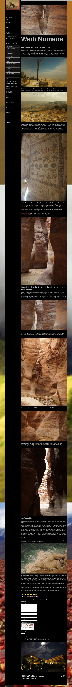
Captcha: (26, 622)
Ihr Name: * (23, 612)
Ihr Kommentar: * (24, 603)
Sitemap (33, 675)
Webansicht (63, 676)
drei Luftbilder (29, 214)
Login (64, 675)
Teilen (8, 122)
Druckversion (26, 675)
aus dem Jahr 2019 (61, 214)
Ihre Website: (23, 619)
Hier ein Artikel (24, 213)
